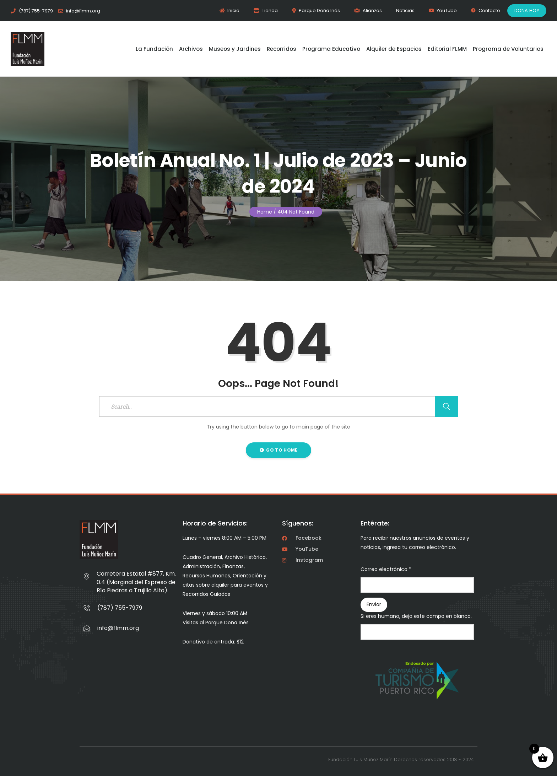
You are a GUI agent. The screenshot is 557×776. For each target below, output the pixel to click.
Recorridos (281, 49)
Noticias (405, 10)
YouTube (443, 10)
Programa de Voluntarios (508, 49)
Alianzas (368, 10)
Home (264, 211)
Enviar (374, 604)
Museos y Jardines (235, 49)
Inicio (229, 10)
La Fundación (154, 49)
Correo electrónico (386, 569)
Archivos (191, 49)
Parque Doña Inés (316, 10)
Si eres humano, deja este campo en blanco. (416, 616)
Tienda (266, 10)
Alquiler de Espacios (394, 49)
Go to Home (279, 450)
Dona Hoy (526, 10)
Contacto (485, 10)
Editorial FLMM (447, 49)
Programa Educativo (331, 49)
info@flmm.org (118, 628)
